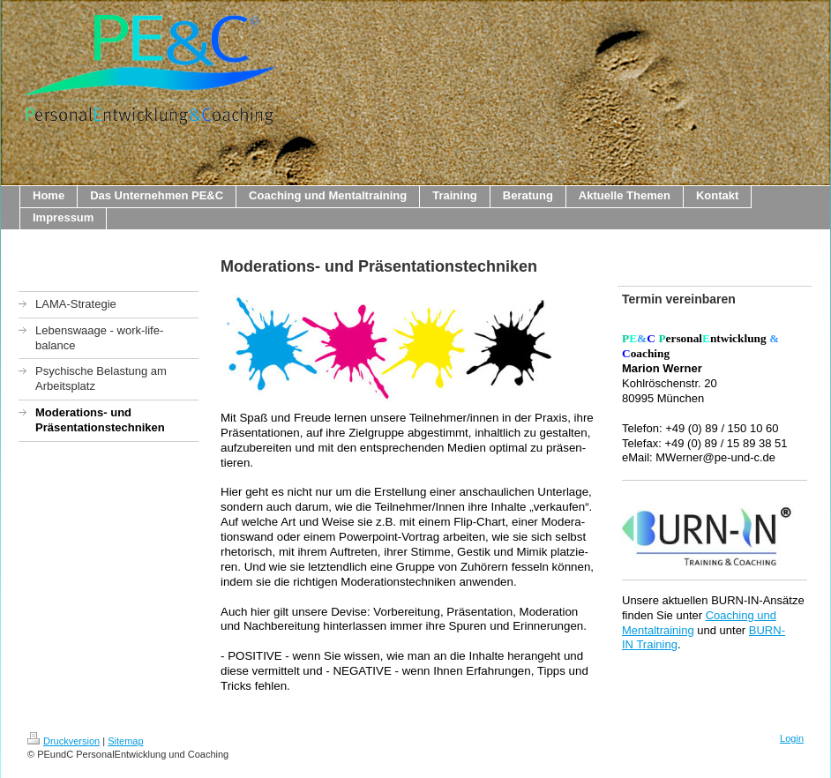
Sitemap (125, 741)
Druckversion (63, 741)
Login (792, 738)
